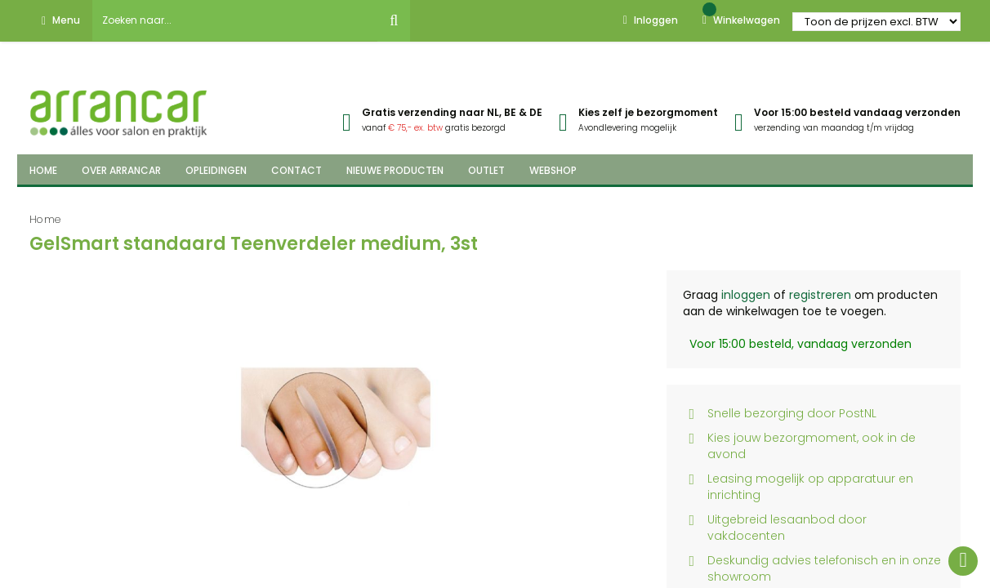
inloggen (745, 295)
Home (45, 219)
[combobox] (235, 20)
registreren (820, 295)
